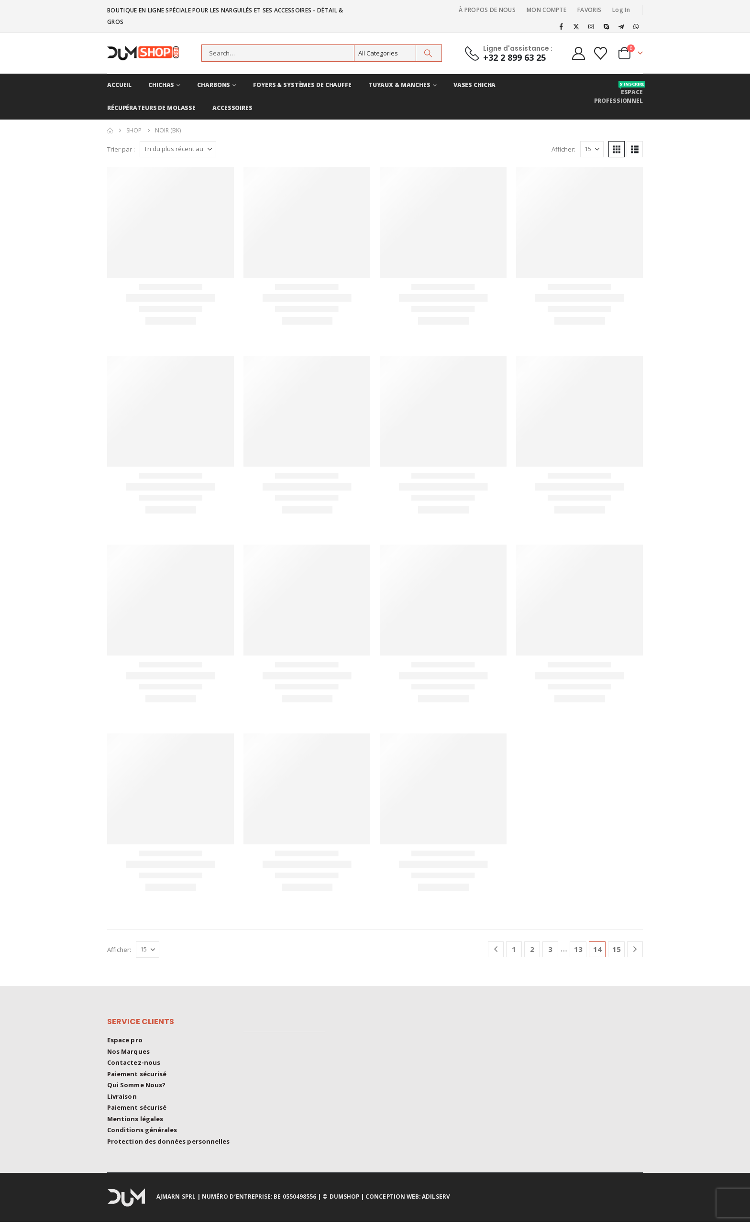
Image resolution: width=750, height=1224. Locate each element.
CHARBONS (213, 85)
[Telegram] (621, 26)
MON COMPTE (546, 10)
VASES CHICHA (474, 85)
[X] (576, 26)
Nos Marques (128, 1052)
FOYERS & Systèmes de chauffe (302, 85)
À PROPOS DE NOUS (487, 10)
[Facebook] (561, 26)
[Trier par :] (178, 149)
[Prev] (496, 949)
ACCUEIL (119, 85)
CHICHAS (161, 85)
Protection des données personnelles (168, 1143)
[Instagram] (591, 26)
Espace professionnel (618, 93)
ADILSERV (436, 1198)
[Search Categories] (385, 53)
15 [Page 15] (616, 949)
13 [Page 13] (578, 949)
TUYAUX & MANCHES (399, 85)
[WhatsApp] (636, 26)
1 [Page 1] (514, 949)
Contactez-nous (133, 1063)
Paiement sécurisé (136, 1075)
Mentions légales (135, 1120)
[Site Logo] (147, 53)
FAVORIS (589, 10)
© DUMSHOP (340, 1198)
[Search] (428, 53)
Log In (621, 10)
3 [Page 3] (550, 949)
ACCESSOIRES (232, 108)
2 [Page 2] (532, 949)
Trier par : (121, 149)
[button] (616, 149)
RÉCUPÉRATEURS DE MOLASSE (151, 108)
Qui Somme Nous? (136, 1086)
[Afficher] (592, 149)
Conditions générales (142, 1132)
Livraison (122, 1097)
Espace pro (125, 1040)
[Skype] (606, 26)
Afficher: (563, 149)
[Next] (635, 949)
